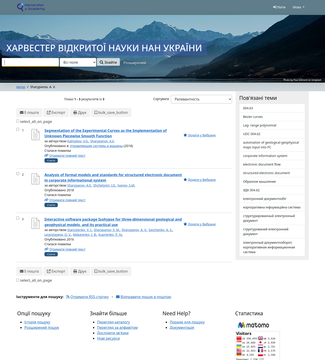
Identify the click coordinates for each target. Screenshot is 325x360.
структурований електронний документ (265, 231)
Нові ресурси (108, 338)
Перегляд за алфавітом (117, 327)
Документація (182, 327)
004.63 (248, 108)
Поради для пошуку (187, 322)
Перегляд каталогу (113, 322)
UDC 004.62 (251, 134)
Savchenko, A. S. (160, 230)
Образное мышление (259, 181)
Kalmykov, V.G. (78, 141)
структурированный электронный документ (269, 218)
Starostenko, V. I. (79, 230)
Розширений (134, 62)
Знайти (108, 62)
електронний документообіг (264, 198)
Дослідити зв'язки (113, 332)
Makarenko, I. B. (85, 234)
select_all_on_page (36, 121)
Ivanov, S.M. (126, 185)
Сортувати (161, 99)
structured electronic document (266, 173)
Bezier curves (253, 117)
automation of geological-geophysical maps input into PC (271, 144)
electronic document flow (262, 164)
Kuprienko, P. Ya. (110, 234)
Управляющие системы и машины (96, 146)
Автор (20, 87)
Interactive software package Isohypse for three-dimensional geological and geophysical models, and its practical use (113, 222)
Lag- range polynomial (259, 125)
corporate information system (265, 156)
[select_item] (17, 129)
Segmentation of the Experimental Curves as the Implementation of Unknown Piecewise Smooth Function (105, 133)
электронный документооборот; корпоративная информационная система (269, 247)
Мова (297, 7)
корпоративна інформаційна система (271, 207)
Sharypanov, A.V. (102, 141)
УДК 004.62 (251, 190)
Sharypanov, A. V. (134, 230)
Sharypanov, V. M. (107, 230)
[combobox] (30, 62)
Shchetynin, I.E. (104, 185)
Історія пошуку (37, 322)
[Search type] (78, 62)
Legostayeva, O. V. (57, 234)
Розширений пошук (41, 327)
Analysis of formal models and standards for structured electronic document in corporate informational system (113, 177)
